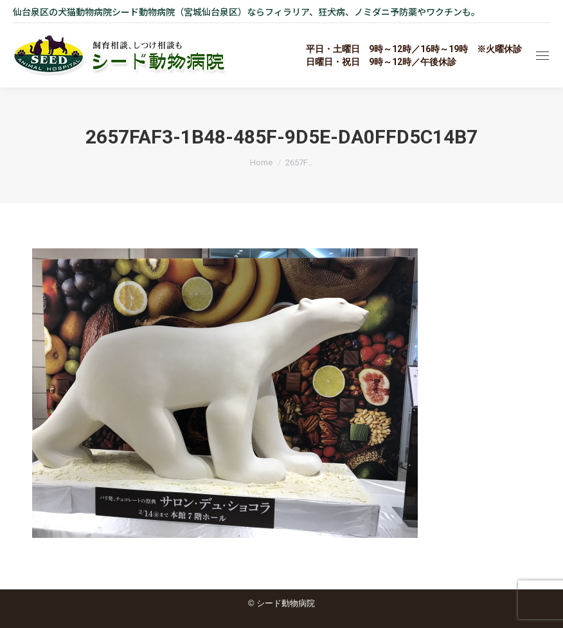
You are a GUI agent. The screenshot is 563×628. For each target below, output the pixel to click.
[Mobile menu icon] (542, 55)
